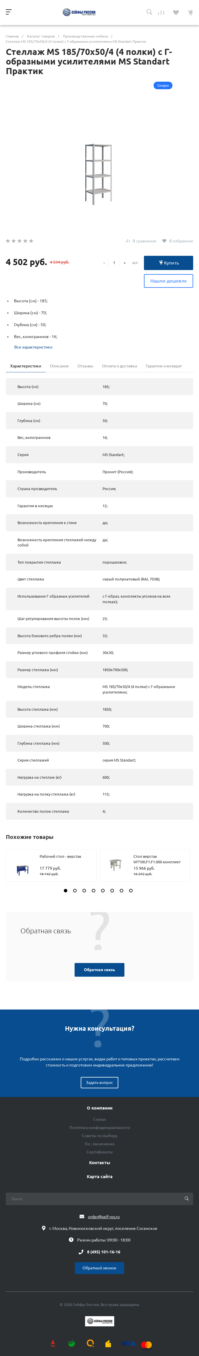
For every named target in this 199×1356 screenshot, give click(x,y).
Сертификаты (100, 1152)
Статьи (99, 1119)
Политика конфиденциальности (99, 1127)
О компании (99, 1108)
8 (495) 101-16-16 (103, 1252)
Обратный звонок (99, 1268)
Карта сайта (99, 1176)
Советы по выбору (99, 1135)
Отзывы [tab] (85, 366)
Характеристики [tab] (25, 366)
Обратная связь (99, 969)
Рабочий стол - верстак (60, 856)
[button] (65, 890)
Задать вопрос (99, 1082)
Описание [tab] (59, 366)
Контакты (99, 1162)
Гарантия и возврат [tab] (164, 366)
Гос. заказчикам (100, 1143)
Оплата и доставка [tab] (119, 366)
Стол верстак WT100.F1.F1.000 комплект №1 (157, 862)
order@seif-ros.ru (104, 1216)
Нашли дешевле (168, 280)
